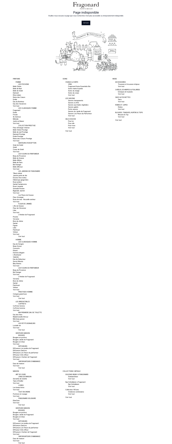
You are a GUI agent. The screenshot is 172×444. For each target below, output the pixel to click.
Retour (86, 23)
